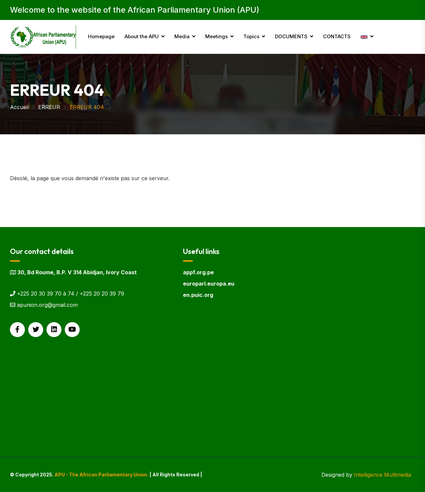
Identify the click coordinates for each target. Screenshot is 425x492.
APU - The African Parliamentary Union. (101, 474)
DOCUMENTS (291, 36)
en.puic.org (198, 295)
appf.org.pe (198, 272)
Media (182, 36)
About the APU (142, 36)
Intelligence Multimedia (382, 474)
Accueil (19, 107)
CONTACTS (337, 36)
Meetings (216, 36)
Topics (251, 36)
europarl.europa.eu (208, 283)
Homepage (101, 36)
